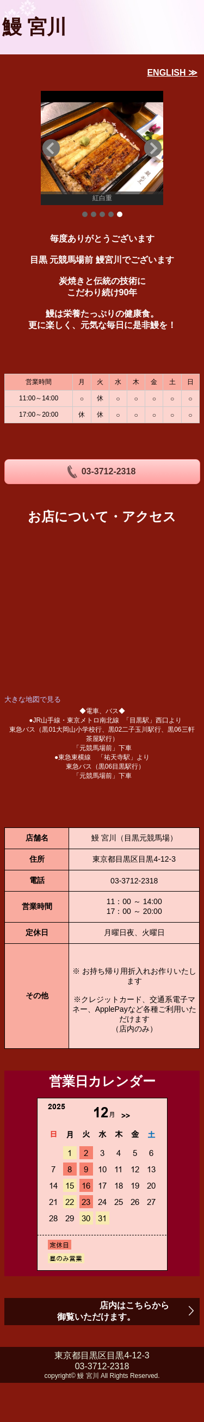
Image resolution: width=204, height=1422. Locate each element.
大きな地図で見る (32, 699)
